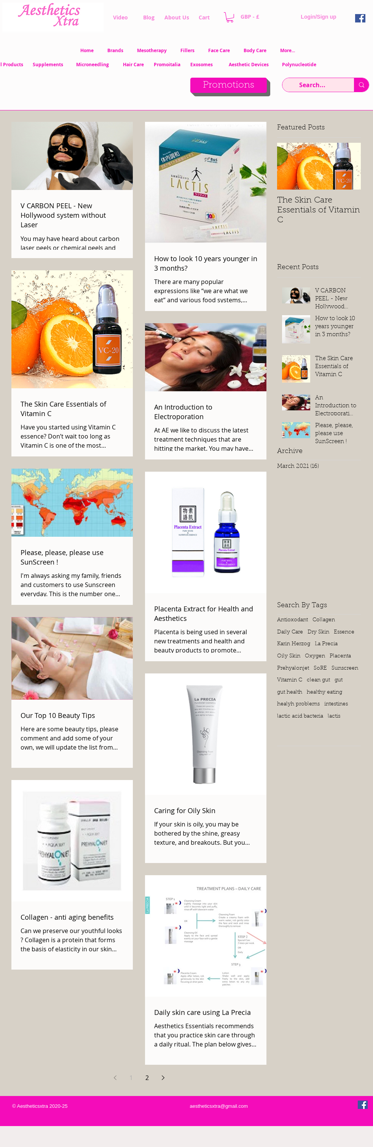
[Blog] (149, 17)
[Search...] (312, 85)
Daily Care (290, 632)
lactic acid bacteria (300, 716)
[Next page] (163, 1078)
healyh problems (298, 704)
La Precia (326, 644)
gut (339, 680)
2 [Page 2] (147, 1078)
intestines (336, 704)
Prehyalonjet (293, 668)
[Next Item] (348, 166)
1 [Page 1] (131, 1078)
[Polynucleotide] (300, 65)
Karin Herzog (293, 644)
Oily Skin (288, 656)
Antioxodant (292, 620)
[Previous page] (115, 1078)
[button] (230, 17)
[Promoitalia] (167, 65)
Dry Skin (318, 632)
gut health (289, 692)
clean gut (318, 680)
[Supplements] (48, 65)
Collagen (323, 620)
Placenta (340, 656)
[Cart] (204, 17)
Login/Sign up (318, 17)
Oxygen (315, 656)
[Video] (120, 17)
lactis (334, 716)
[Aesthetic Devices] (249, 65)
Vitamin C (289, 680)
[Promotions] (228, 85)
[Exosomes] (203, 65)
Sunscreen (345, 668)
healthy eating (324, 692)
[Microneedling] (92, 65)
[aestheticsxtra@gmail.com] (218, 1106)
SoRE (320, 668)
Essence (344, 632)
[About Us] (177, 17)
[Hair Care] (133, 65)
